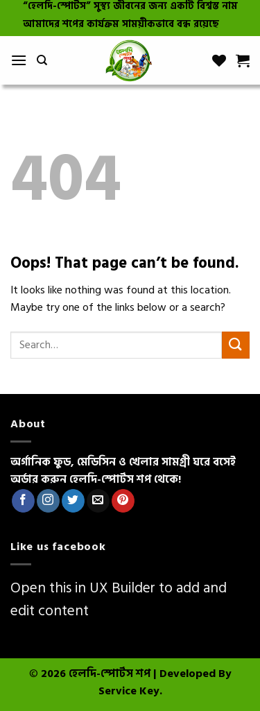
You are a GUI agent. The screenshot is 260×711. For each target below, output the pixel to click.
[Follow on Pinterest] (123, 501)
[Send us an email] (98, 501)
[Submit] (236, 345)
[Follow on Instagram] (48, 501)
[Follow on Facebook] (23, 501)
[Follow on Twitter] (73, 501)
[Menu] (18, 60)
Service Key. (130, 691)
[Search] (42, 60)
